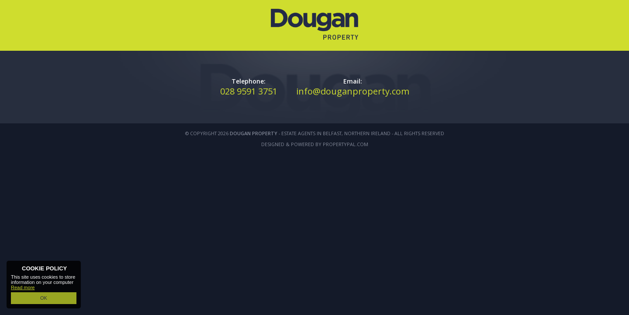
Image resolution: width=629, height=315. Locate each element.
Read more (23, 287)
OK (43, 298)
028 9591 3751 (248, 91)
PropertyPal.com (345, 144)
